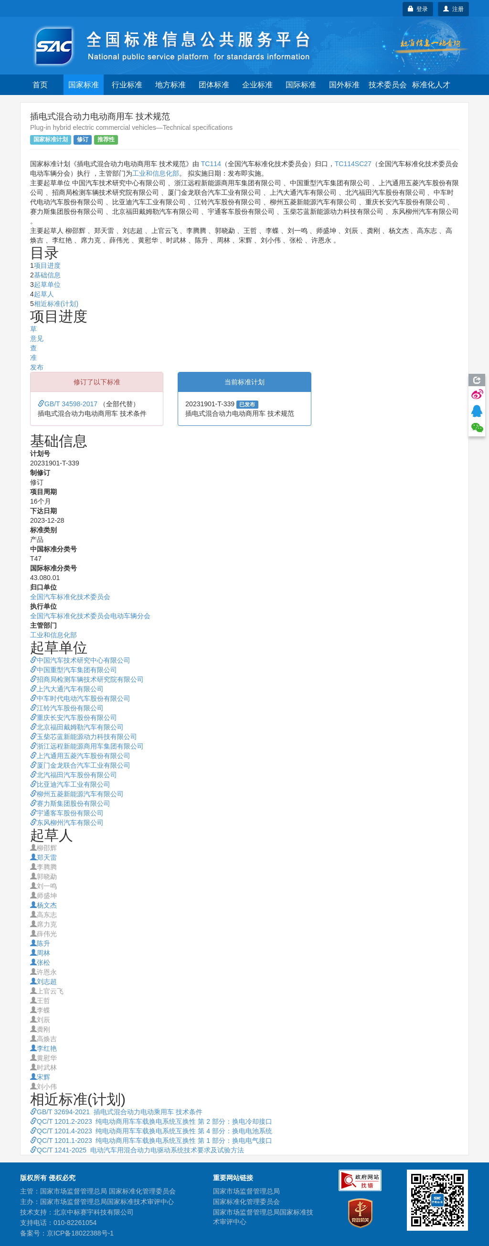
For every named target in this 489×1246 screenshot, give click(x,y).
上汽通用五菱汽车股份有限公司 (80, 756)
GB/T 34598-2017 (68, 404)
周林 (40, 953)
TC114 (211, 164)
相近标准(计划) (56, 303)
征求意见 (30, 338)
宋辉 (40, 1077)
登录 (418, 9)
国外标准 (344, 85)
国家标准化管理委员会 (246, 1201)
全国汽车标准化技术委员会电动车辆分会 (90, 616)
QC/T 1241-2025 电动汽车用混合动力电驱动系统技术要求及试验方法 (137, 1150)
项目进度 (47, 265)
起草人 (44, 294)
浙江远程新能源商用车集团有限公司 (87, 746)
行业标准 (127, 85)
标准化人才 (431, 85)
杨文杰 (43, 905)
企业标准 (257, 85)
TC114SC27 (353, 164)
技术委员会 (388, 85)
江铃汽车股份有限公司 (67, 708)
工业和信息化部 (155, 173)
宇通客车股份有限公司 (67, 813)
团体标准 (214, 85)
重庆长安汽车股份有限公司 (73, 717)
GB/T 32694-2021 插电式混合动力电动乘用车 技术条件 (116, 1112)
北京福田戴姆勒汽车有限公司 (77, 727)
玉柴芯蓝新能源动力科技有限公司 (83, 736)
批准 (30, 357)
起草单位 (47, 284)
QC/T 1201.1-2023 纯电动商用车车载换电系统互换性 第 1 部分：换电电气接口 (151, 1140)
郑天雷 (43, 857)
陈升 (40, 943)
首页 (40, 85)
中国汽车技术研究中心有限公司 (80, 660)
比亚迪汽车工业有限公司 (70, 784)
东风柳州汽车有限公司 (67, 822)
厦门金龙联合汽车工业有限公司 (80, 765)
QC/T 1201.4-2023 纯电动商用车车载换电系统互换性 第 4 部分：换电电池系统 (151, 1131)
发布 (36, 367)
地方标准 (170, 85)
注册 (453, 9)
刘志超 (43, 981)
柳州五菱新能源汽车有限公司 (77, 794)
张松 (40, 962)
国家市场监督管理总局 (246, 1191)
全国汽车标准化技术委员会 (70, 597)
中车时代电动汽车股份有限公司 (80, 698)
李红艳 (43, 1048)
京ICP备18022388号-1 (80, 1233)
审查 (30, 348)
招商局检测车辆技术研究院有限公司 (87, 679)
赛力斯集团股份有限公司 (70, 803)
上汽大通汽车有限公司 (67, 689)
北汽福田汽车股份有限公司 (73, 775)
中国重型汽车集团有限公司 (73, 670)
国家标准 (83, 85)
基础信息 (47, 275)
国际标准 (301, 85)
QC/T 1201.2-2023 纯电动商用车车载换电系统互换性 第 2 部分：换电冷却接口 (151, 1121)
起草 (30, 329)
